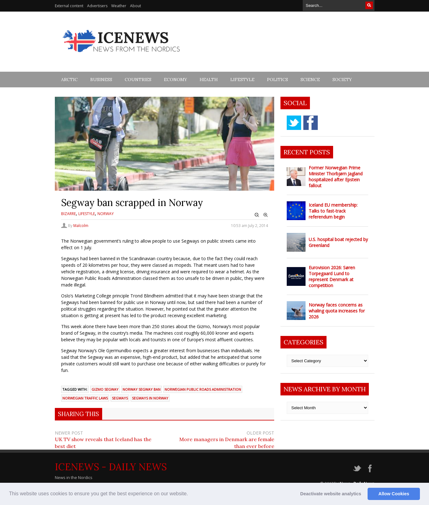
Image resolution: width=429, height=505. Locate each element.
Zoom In (266, 215)
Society (342, 79)
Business (101, 79)
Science (310, 79)
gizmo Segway (105, 389)
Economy (175, 79)
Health (209, 79)
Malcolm (80, 225)
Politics (277, 79)
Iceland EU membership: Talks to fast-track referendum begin (333, 211)
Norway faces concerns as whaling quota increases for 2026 (337, 311)
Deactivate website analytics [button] (330, 493)
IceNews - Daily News (111, 467)
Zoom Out (257, 215)
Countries (138, 79)
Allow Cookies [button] (394, 493)
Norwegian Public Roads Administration (203, 389)
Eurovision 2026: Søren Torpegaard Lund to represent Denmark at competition (332, 276)
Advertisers (97, 5)
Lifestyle (242, 79)
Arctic (69, 79)
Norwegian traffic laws (85, 398)
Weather (118, 5)
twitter (294, 123)
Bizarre (68, 213)
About (135, 5)
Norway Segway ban (141, 389)
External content (69, 5)
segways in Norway (150, 398)
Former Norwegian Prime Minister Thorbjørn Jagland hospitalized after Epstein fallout (336, 176)
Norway (105, 213)
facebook (310, 123)
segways (120, 398)
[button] (190, 494)
